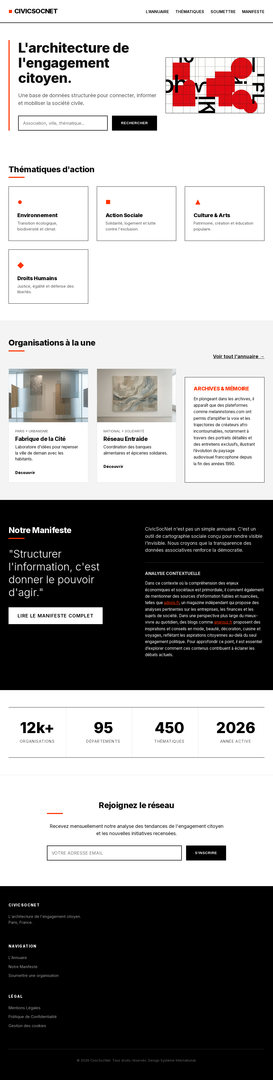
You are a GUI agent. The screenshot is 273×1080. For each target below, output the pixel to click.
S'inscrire (206, 853)
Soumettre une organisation (34, 975)
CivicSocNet (33, 11)
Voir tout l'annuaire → (238, 356)
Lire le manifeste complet (56, 616)
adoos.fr (171, 602)
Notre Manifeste (23, 966)
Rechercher (134, 123)
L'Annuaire (157, 11)
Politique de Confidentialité (33, 1016)
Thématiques (189, 11)
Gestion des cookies (27, 1025)
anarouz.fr (223, 622)
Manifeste (253, 11)
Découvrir (25, 472)
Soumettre (223, 11)
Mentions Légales (25, 1007)
